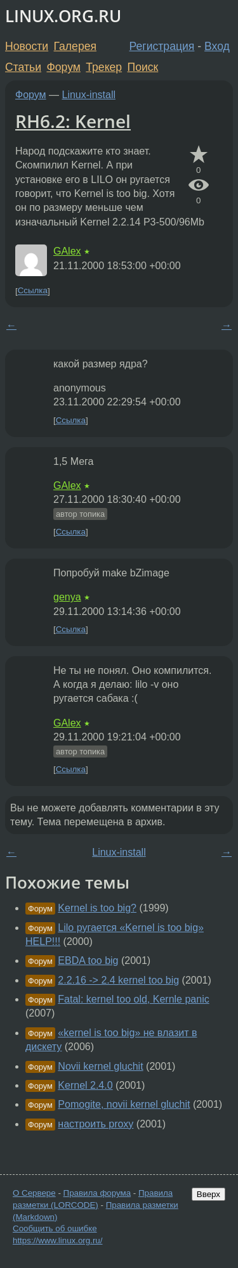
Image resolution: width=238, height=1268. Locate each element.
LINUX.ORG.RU (63, 16)
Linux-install (89, 94)
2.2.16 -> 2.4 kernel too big (118, 980)
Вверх (208, 1194)
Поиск (143, 67)
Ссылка (33, 291)
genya (67, 597)
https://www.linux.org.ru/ (57, 1240)
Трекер (104, 67)
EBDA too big (88, 960)
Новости (26, 46)
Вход (217, 46)
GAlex (67, 251)
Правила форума (97, 1193)
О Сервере (34, 1193)
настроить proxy (95, 1124)
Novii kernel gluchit (100, 1066)
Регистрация (162, 46)
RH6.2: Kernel (73, 121)
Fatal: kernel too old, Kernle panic (133, 999)
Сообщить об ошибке (55, 1228)
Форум (63, 67)
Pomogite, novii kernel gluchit (124, 1104)
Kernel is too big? (97, 908)
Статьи (23, 67)
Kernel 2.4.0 (85, 1085)
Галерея (75, 46)
